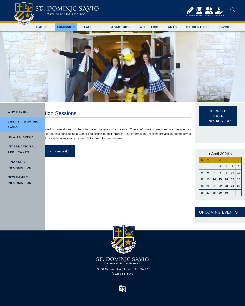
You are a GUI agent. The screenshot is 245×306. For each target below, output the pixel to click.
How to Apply (20, 136)
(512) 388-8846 (122, 273)
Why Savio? (18, 112)
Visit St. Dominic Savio (23, 124)
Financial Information (20, 164)
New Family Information (20, 179)
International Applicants (22, 149)
